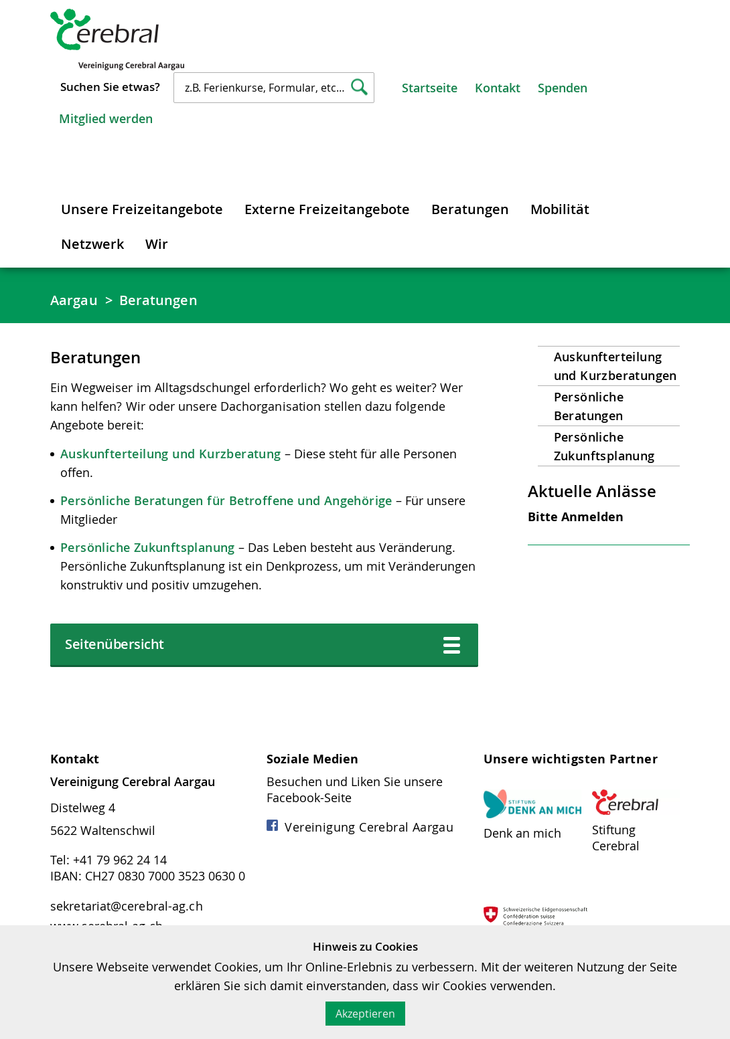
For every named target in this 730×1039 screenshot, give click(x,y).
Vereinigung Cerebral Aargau (360, 827)
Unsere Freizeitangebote (142, 209)
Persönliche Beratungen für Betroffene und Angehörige (226, 500)
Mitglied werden (106, 118)
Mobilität (559, 209)
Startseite (429, 88)
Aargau (74, 300)
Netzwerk (92, 244)
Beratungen (470, 209)
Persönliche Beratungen (589, 406)
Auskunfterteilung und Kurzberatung (170, 454)
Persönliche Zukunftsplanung (147, 547)
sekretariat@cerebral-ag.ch (126, 906)
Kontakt (497, 88)
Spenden (562, 88)
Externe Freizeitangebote (327, 209)
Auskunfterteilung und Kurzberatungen (615, 366)
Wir (156, 244)
